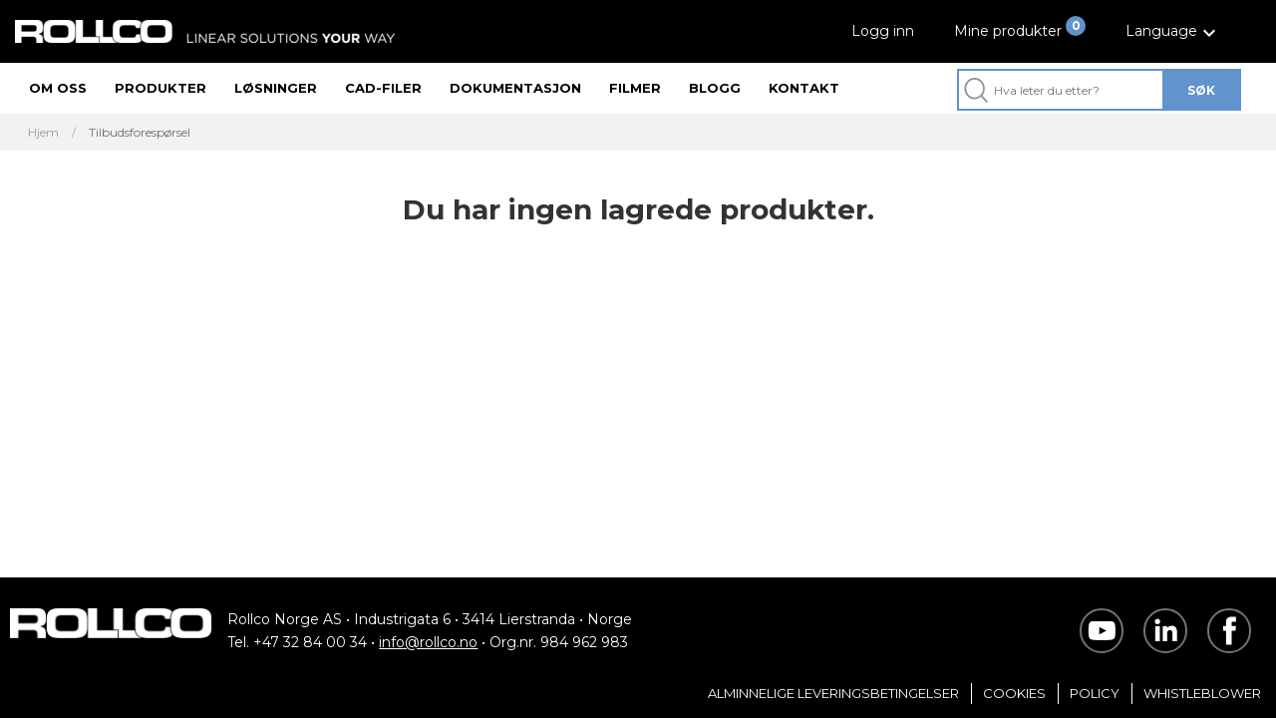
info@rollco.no (428, 642)
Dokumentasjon (515, 88)
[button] (1173, 31)
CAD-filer (383, 88)
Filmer (635, 88)
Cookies (1014, 693)
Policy (1094, 693)
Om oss (58, 88)
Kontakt (804, 88)
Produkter (160, 88)
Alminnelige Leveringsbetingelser (833, 693)
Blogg (715, 88)
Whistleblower (1202, 693)
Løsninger (275, 88)
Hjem (43, 133)
